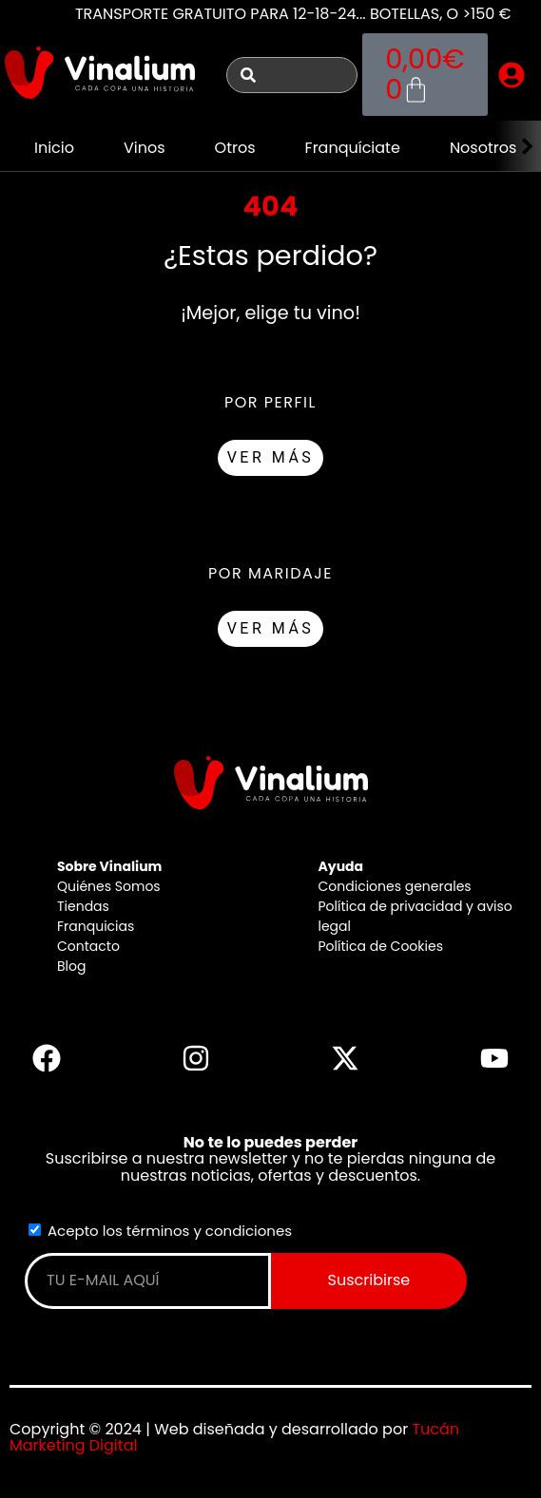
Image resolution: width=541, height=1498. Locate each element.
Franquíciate (352, 148)
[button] (511, 75)
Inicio (54, 148)
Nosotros (483, 148)
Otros (235, 148)
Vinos (144, 148)
